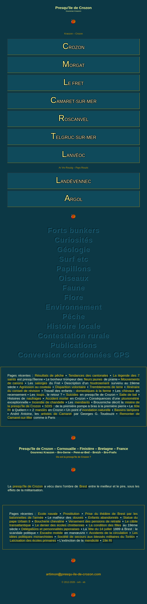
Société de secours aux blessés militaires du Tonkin (96, 537)
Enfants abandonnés (103, 517)
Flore (73, 297)
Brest (83, 486)
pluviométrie (130, 398)
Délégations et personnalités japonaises (50, 529)
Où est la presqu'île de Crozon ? (73, 457)
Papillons (73, 268)
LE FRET (73, 82)
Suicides (72, 394)
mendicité (92, 540)
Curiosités (73, 240)
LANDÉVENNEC (73, 180)
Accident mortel (57, 398)
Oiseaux (73, 278)
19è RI (107, 540)
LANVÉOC (73, 154)
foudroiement (99, 383)
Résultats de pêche (49, 375)
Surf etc (73, 259)
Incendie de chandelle (48, 402)
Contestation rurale (73, 335)
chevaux (128, 391)
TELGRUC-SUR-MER (73, 136)
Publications (73, 345)
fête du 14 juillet (100, 529)
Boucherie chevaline (49, 521)
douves (78, 517)
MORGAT (73, 64)
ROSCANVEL (74, 118)
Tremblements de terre (106, 387)
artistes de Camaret (56, 414)
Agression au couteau (35, 387)
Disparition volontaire (70, 387)
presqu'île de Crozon (28, 486)
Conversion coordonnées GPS (73, 355)
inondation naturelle (96, 410)
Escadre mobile (51, 533)
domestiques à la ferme (93, 391)
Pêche (73, 316)
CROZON (74, 46)
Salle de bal (128, 394)
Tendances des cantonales (88, 375)
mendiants (82, 402)
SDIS (48, 406)
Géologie (73, 249)
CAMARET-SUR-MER (73, 100)
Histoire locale (73, 326)
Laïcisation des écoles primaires (33, 540)
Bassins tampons (126, 410)
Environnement (73, 307)
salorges (41, 383)
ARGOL (73, 198)
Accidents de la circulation (108, 533)
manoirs (41, 410)
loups (40, 394)
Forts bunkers (73, 230)
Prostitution (71, 514)
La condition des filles (105, 525)
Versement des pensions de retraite (95, 521)
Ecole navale (47, 514)
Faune (73, 288)
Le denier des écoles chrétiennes (59, 525)
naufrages (34, 398)
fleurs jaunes (93, 379)
